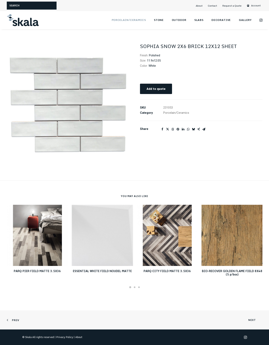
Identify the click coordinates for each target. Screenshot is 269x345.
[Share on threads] (172, 129)
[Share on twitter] (167, 129)
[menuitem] (201, 5)
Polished (154, 55)
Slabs (198, 20)
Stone (158, 20)
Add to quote (156, 89)
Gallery (245, 20)
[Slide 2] (134, 287)
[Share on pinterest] (178, 129)
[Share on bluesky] (193, 129)
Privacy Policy (64, 337)
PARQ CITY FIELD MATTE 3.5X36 (167, 271)
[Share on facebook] (162, 129)
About (199, 6)
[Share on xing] (198, 129)
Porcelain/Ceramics (129, 20)
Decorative (221, 20)
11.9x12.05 (154, 60)
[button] (254, 5)
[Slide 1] (130, 287)
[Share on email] (204, 129)
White (152, 66)
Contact (212, 6)
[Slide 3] (139, 287)
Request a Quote (232, 6)
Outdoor (179, 20)
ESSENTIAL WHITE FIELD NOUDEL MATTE (102, 271)
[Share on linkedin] (183, 129)
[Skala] (23, 20)
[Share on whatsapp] (188, 129)
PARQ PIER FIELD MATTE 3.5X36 (37, 271)
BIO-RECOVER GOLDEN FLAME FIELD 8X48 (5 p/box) (232, 273)
